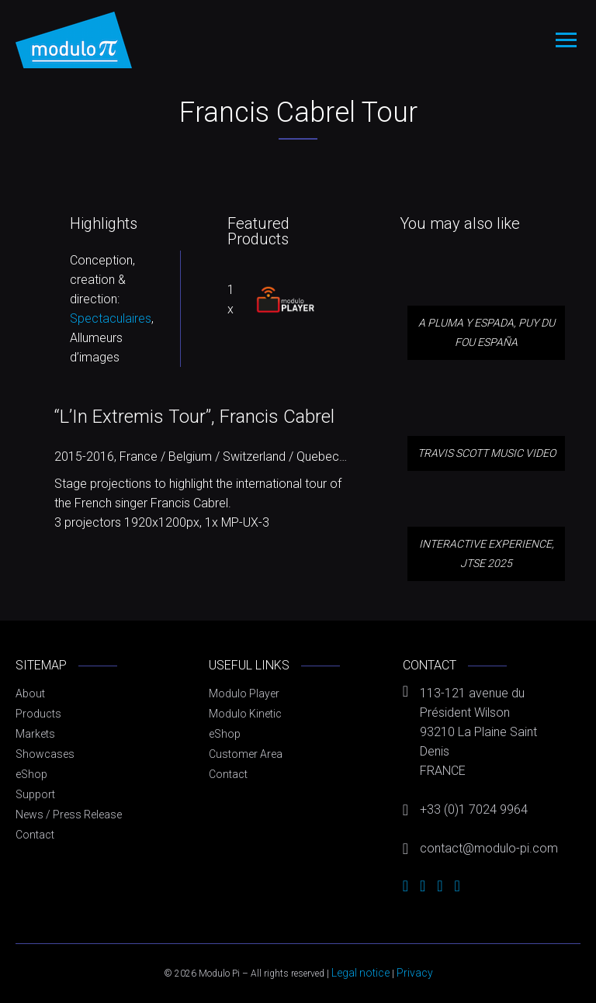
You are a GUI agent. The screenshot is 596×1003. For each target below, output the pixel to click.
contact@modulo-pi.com (489, 848)
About (30, 693)
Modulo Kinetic (245, 713)
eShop (31, 774)
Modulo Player (244, 693)
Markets (35, 734)
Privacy (415, 973)
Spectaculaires (110, 318)
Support (35, 794)
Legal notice (360, 973)
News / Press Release (69, 814)
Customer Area (245, 754)
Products (38, 713)
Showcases (45, 754)
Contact (35, 834)
